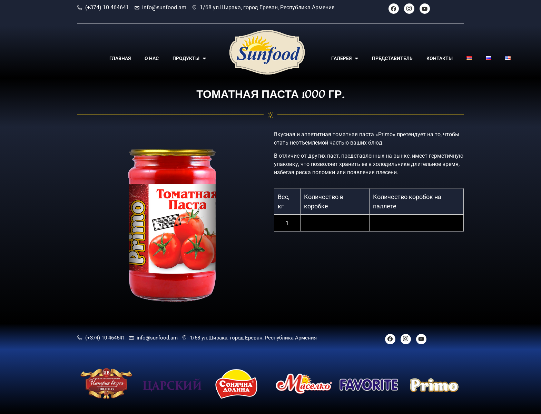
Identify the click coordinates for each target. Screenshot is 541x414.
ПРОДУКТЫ (189, 58)
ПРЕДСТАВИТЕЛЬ (392, 58)
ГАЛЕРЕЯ (344, 58)
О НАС (152, 58)
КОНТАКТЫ (439, 58)
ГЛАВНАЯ (120, 58)
